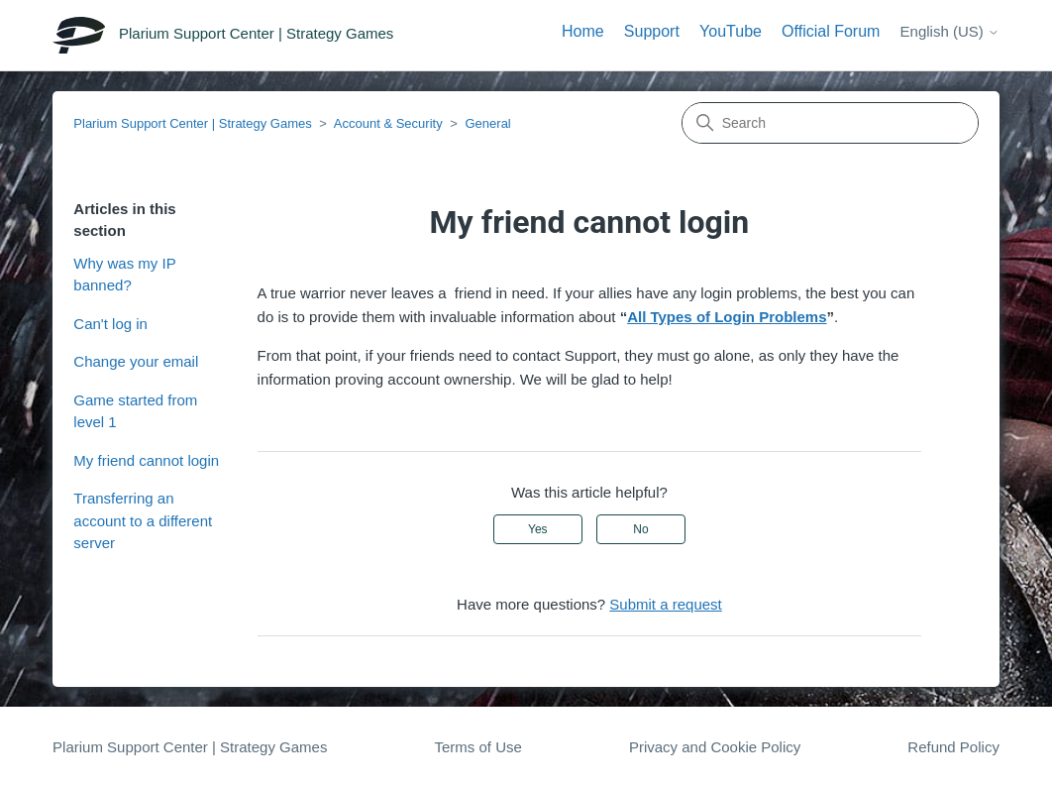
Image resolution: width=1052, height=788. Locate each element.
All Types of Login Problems (726, 316)
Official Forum (831, 31)
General (488, 123)
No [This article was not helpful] (640, 529)
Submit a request (665, 604)
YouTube (730, 31)
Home (583, 31)
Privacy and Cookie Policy (714, 746)
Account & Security (388, 123)
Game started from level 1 (135, 411)
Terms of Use (477, 746)
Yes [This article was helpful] (538, 529)
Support (652, 31)
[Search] (830, 123)
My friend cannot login (146, 460)
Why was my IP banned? (124, 274)
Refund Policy (953, 746)
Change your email (135, 361)
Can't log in (110, 323)
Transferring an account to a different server (142, 520)
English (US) (949, 31)
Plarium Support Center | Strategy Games (192, 123)
